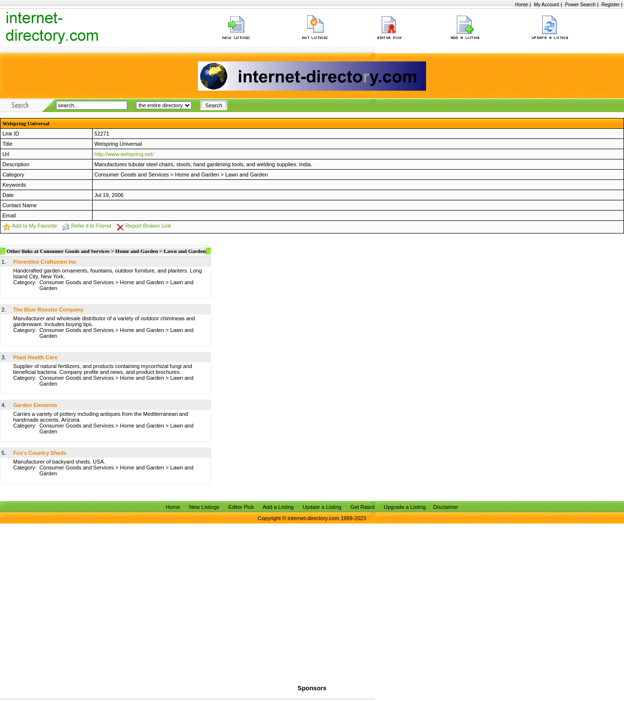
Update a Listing (322, 507)
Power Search (580, 4)
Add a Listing (278, 507)
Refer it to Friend (91, 226)
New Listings (204, 507)
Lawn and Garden (246, 174)
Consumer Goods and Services (132, 174)
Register (611, 4)
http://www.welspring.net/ (124, 154)
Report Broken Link (148, 226)
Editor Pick (241, 507)
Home (521, 4)
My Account (546, 4)
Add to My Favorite (34, 226)
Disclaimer (445, 507)
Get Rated (363, 507)
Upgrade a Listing (405, 507)
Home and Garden (197, 174)
